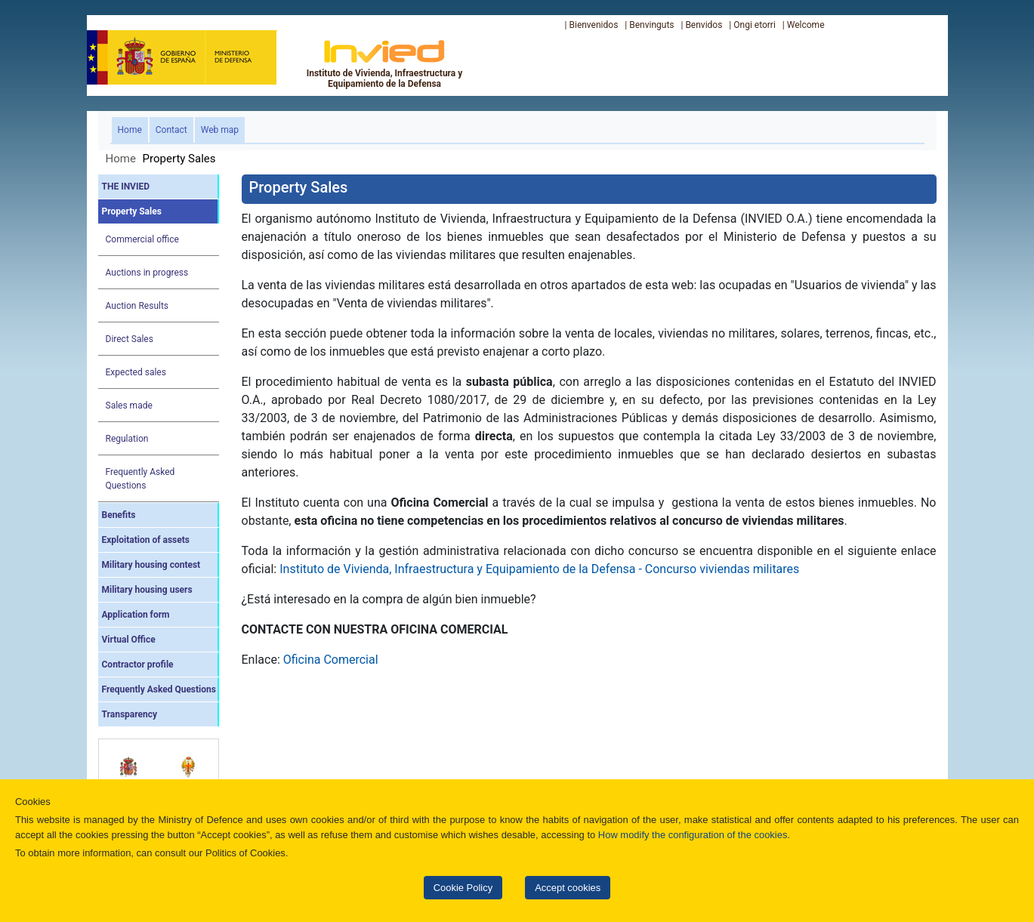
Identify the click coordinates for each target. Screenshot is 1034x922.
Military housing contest (151, 565)
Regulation (127, 438)
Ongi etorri (754, 25)
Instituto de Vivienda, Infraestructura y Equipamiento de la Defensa (385, 63)
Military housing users (147, 589)
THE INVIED (126, 186)
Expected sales (136, 372)
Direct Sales (129, 339)
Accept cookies (567, 887)
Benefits (119, 515)
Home (133, 128)
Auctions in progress (147, 272)
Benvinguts (651, 25)
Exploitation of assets (146, 540)
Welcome (806, 25)
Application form (136, 614)
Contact (171, 130)
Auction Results (137, 306)
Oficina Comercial (330, 659)
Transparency (130, 714)
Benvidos (703, 25)
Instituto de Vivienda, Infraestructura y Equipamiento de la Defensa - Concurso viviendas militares (539, 569)
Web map (220, 130)
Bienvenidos (593, 25)
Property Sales (132, 211)
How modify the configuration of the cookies (693, 834)
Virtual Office (129, 639)
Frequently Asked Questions (140, 479)
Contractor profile (138, 664)
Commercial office (142, 239)
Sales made (129, 405)
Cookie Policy (463, 887)
